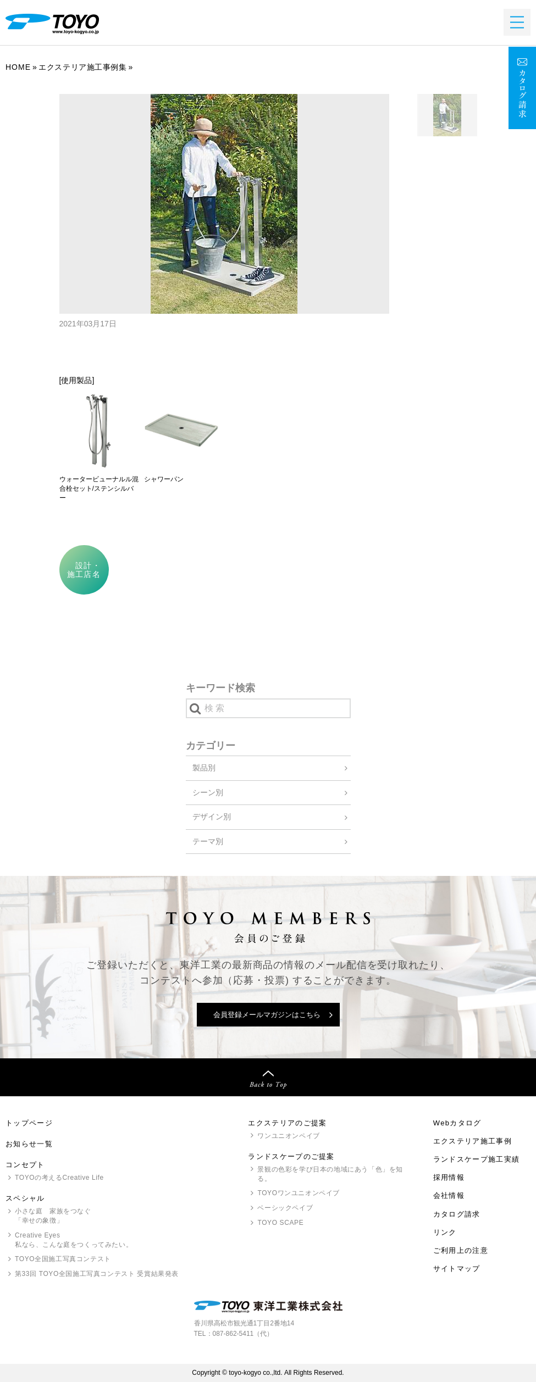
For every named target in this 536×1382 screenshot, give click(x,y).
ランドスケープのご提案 (291, 1156)
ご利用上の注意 (460, 1250)
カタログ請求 (456, 1214)
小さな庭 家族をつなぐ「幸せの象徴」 (53, 1215)
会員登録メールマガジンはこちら (267, 1015)
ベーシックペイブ (285, 1208)
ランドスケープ (476, 1159)
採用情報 (449, 1177)
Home (18, 67)
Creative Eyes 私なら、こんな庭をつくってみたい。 (73, 1239)
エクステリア (472, 1141)
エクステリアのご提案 (287, 1123)
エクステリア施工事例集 (82, 67)
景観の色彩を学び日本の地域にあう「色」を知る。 (330, 1174)
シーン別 (207, 792)
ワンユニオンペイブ (288, 1136)
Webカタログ (457, 1123)
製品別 (203, 767)
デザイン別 (211, 816)
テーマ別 (207, 841)
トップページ (29, 1123)
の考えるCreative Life (59, 1177)
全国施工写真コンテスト (63, 1259)
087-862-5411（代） (243, 1333)
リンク (445, 1232)
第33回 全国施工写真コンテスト (97, 1274)
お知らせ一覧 (29, 1144)
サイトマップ (456, 1268)
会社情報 (449, 1195)
